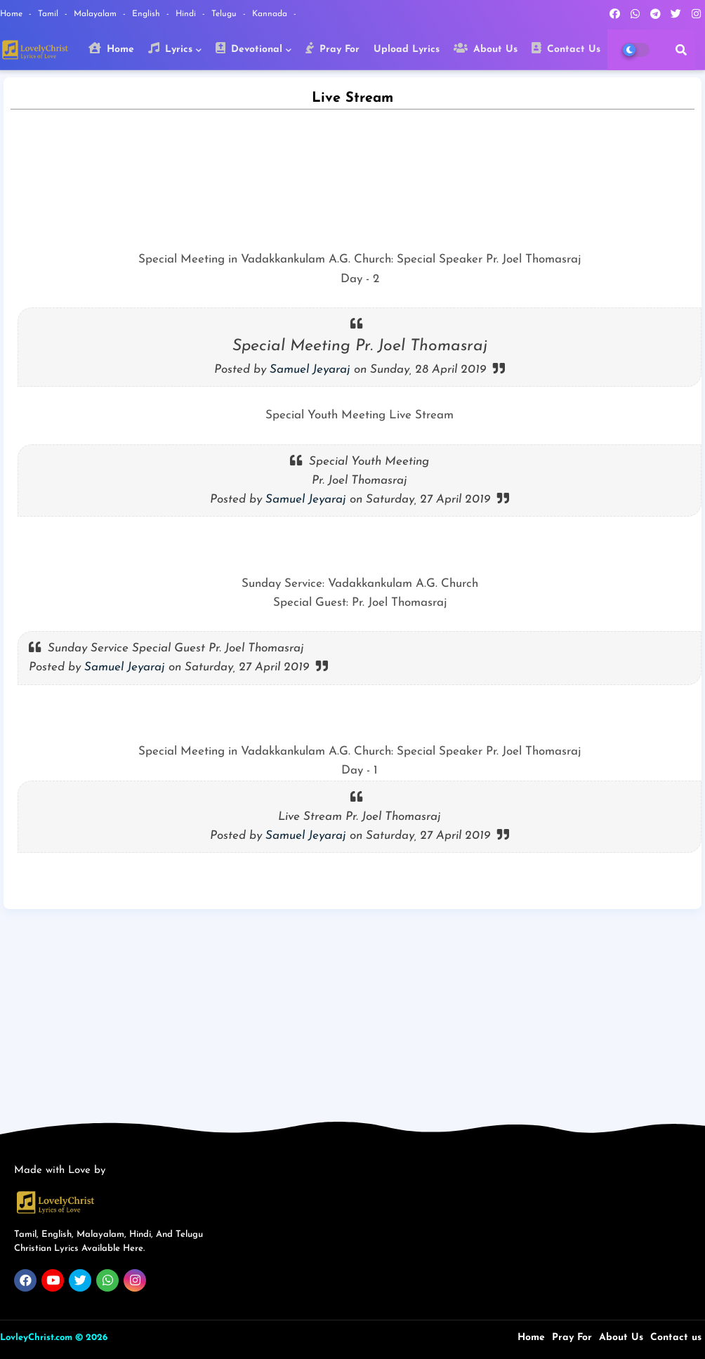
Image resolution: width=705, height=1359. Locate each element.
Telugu (225, 14)
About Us (486, 48)
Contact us (675, 1337)
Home (12, 14)
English (147, 14)
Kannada (271, 14)
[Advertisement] (352, 1011)
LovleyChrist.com (36, 1337)
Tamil (49, 14)
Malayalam (96, 14)
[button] (681, 50)
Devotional (249, 48)
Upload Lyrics (407, 49)
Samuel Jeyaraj (310, 370)
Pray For (332, 48)
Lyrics (170, 48)
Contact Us (566, 48)
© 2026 (91, 1337)
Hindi (187, 14)
